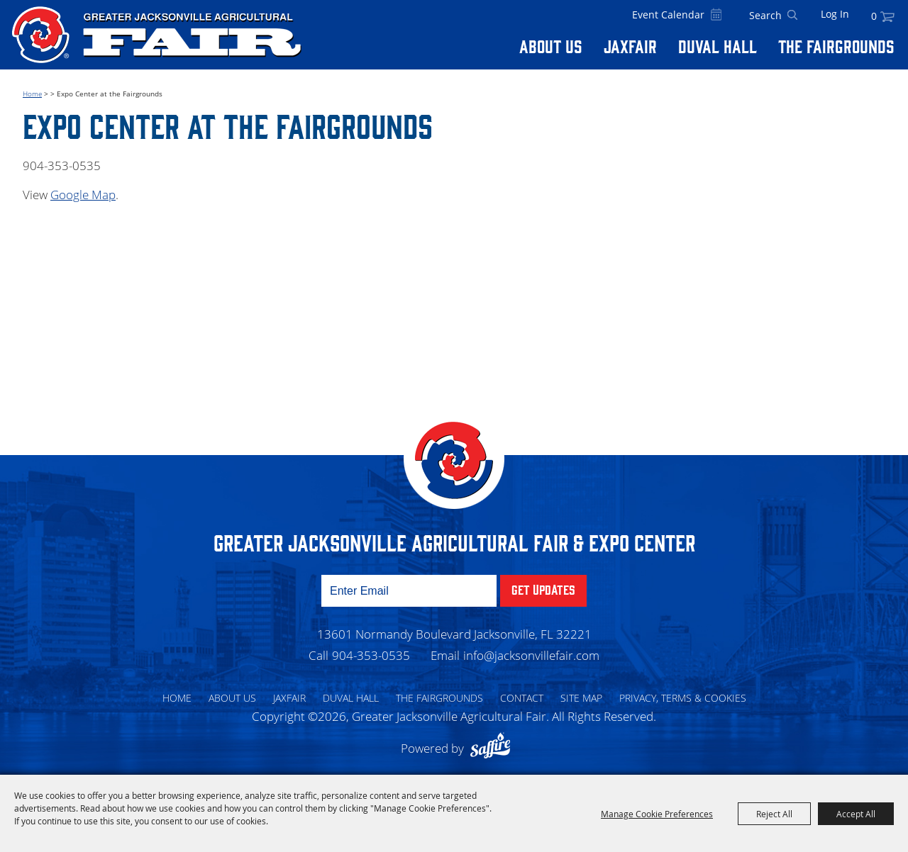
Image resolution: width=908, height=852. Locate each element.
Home (32, 94)
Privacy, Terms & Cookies (682, 698)
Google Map (83, 194)
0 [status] (874, 16)
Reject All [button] (774, 813)
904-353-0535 (371, 655)
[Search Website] (765, 15)
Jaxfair (630, 45)
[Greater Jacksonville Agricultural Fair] (156, 34)
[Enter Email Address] (409, 591)
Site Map (581, 698)
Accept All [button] (855, 813)
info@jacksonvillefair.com (531, 655)
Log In (835, 14)
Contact (521, 698)
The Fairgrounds (836, 45)
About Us (550, 45)
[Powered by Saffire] (493, 748)
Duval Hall (717, 45)
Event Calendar (668, 14)
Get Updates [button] (543, 589)
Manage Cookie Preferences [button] (657, 813)
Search (792, 15)
